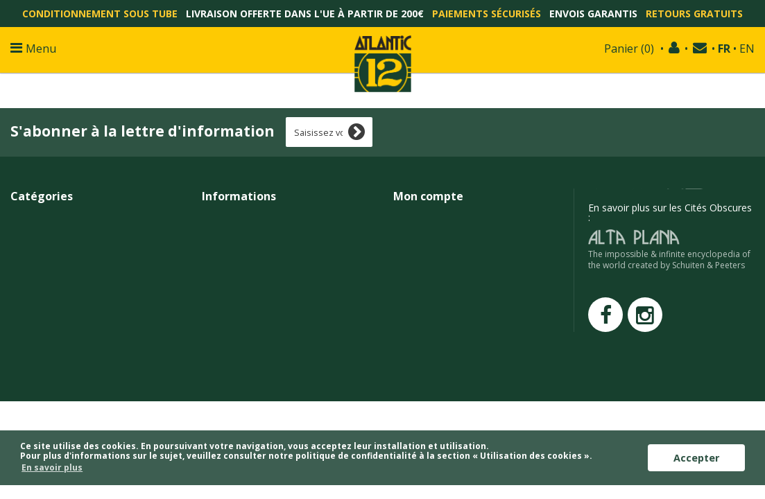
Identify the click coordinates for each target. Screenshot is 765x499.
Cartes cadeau (42, 371)
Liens (213, 326)
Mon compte (428, 196)
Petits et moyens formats (66, 234)
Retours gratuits (694, 13)
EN (747, 48)
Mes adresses (423, 249)
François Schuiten (240, 356)
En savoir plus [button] (52, 467)
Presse (217, 310)
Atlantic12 (223, 371)
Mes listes (414, 295)
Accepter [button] (696, 457)
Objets (25, 341)
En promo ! (34, 295)
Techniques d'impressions (259, 341)
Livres (23, 356)
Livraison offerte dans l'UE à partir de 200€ (305, 13)
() (629, 48)
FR (724, 48)
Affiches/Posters (46, 265)
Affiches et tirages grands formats (85, 219)
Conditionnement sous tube (100, 13)
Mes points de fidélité (440, 326)
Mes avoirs (417, 234)
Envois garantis (593, 13)
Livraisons (224, 234)
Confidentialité (233, 280)
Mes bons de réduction (443, 280)
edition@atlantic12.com (664, 226)
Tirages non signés (52, 249)
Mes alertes (418, 310)
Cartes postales (44, 326)
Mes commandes (431, 219)
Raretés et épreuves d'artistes (75, 280)
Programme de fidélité (251, 295)
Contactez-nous (236, 219)
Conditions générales (248, 265)
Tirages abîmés (44, 310)
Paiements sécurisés (486, 13)
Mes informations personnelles (462, 265)
